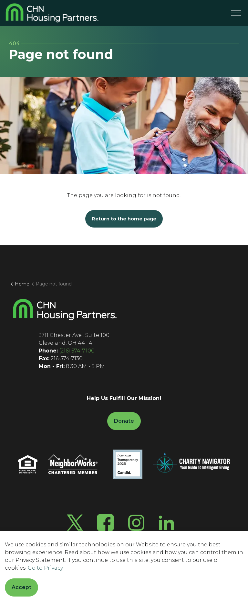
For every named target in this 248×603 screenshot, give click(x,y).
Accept (21, 587)
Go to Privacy (45, 568)
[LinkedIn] (166, 522)
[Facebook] (105, 522)
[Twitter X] (75, 522)
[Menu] (236, 13)
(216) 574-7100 (76, 351)
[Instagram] (136, 523)
